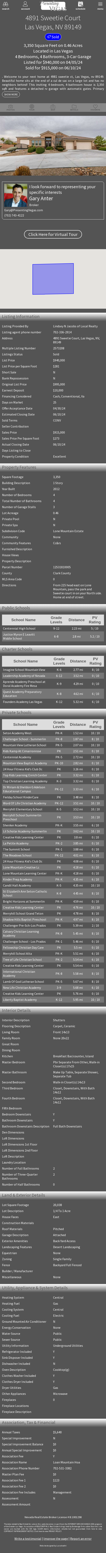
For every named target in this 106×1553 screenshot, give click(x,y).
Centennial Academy (17, 757)
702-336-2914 (62, 332)
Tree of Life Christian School (22, 959)
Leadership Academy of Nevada (24, 676)
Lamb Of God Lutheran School (23, 982)
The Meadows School (17, 855)
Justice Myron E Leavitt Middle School (19, 636)
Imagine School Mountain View (24, 670)
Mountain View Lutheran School (24, 745)
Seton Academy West (17, 733)
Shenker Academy (15, 825)
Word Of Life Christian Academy (24, 803)
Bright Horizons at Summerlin (24, 901)
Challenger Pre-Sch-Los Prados (24, 925)
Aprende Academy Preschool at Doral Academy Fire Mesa (24, 684)
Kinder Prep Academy (17, 879)
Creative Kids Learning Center (23, 837)
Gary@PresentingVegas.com (23, 210)
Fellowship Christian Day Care (23, 947)
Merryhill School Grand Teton (23, 913)
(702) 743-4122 (14, 215)
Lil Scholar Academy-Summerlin (25, 831)
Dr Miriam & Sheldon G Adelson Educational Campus (24, 789)
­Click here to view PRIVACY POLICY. (48, 1531)
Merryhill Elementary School (22, 809)
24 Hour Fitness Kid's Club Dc (22, 769)
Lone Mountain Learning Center (24, 873)
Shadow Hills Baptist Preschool (24, 919)
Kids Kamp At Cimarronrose (22, 751)
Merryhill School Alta (17, 953)
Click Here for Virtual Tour (53, 234)
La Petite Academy (15, 843)
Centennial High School (19, 628)
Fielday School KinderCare (20, 797)
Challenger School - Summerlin (24, 739)
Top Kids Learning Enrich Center (25, 775)
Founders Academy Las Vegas (22, 702)
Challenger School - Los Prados (24, 941)
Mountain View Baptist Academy (25, 763)
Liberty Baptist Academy (20, 1000)
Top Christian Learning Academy (25, 781)
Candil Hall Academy (17, 885)
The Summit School (16, 849)
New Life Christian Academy (22, 988)
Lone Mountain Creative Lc (21, 867)
